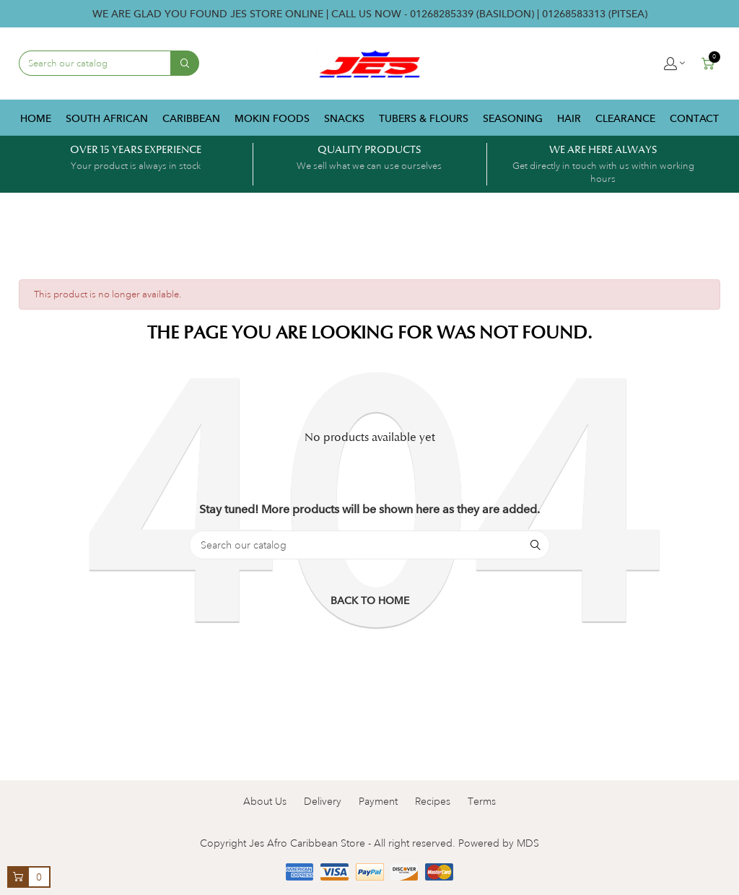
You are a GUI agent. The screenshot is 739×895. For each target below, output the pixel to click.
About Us (265, 801)
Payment (378, 801)
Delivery (322, 801)
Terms (482, 801)
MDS (528, 843)
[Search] (369, 545)
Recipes (432, 801)
